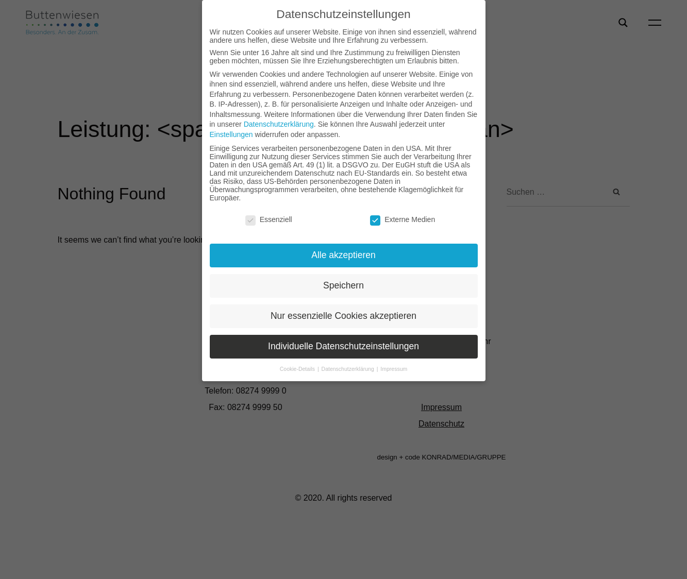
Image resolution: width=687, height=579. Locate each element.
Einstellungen (231, 134)
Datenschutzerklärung (279, 124)
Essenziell (268, 219)
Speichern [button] (343, 285)
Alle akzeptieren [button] (343, 255)
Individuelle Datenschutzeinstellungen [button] (343, 346)
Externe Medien (402, 219)
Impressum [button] (393, 369)
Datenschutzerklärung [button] (349, 369)
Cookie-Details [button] (298, 369)
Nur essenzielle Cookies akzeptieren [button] (343, 316)
